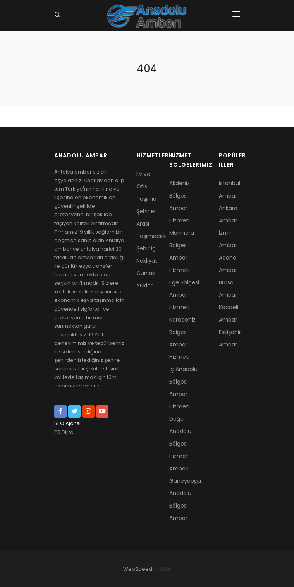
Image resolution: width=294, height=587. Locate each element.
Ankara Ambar (228, 214)
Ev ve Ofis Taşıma (146, 186)
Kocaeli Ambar (228, 313)
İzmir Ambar (228, 239)
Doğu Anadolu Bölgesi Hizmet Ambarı (180, 443)
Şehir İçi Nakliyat (146, 254)
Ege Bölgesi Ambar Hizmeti (184, 295)
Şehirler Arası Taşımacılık (147, 223)
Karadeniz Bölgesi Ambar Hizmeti (182, 338)
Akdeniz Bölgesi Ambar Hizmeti (179, 201)
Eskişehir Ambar (229, 338)
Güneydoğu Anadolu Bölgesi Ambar (185, 499)
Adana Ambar (228, 264)
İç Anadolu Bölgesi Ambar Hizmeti (183, 387)
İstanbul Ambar (229, 189)
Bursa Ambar (228, 289)
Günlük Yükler (145, 279)
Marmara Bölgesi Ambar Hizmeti (181, 251)
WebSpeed (137, 569)
